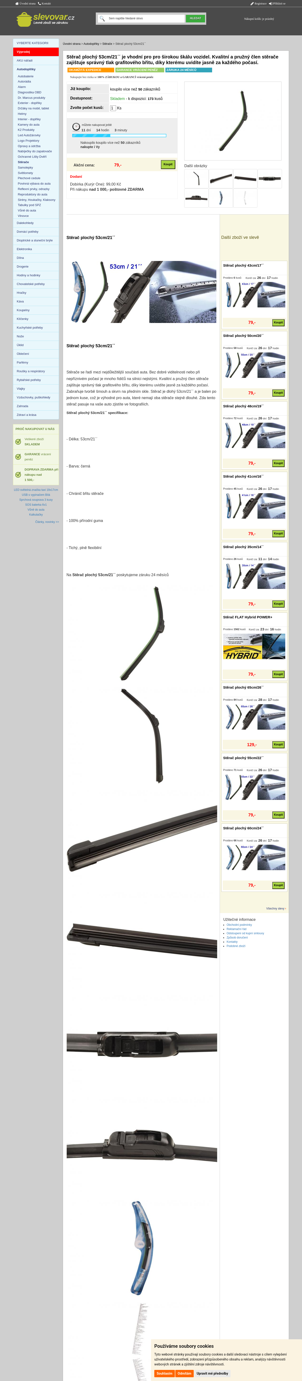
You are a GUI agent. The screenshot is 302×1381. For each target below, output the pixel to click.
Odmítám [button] (184, 1373)
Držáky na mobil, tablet (33, 108)
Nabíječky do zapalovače (35, 151)
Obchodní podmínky (239, 924)
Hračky (21, 292)
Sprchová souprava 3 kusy (36, 499)
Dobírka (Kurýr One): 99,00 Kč (95, 184)
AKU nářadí (25, 60)
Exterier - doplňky (30, 103)
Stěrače (107, 43)
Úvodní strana (25, 3)
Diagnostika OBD (30, 92)
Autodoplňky (91, 43)
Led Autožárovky (29, 135)
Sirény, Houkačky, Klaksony (36, 200)
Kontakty (232, 941)
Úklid (20, 345)
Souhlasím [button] (164, 1373)
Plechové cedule (29, 178)
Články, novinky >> (47, 522)
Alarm (22, 87)
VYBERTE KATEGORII (32, 43)
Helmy (22, 114)
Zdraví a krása (26, 415)
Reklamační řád (236, 929)
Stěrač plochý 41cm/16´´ (243, 476)
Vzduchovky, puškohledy (33, 397)
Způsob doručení (237, 937)
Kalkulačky (36, 514)
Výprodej (23, 52)
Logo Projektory (28, 140)
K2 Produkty (26, 130)
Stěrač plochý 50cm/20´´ (243, 336)
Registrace (259, 3)
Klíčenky (22, 319)
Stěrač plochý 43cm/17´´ (243, 265)
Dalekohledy (25, 223)
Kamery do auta (29, 124)
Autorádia (24, 81)
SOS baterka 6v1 (36, 504)
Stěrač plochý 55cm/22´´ (243, 758)
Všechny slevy (275, 908)
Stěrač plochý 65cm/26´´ (243, 687)
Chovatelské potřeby (31, 284)
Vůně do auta (27, 210)
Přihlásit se (277, 3)
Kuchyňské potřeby (30, 327)
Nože (20, 336)
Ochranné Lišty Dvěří (32, 156)
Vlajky (21, 388)
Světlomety (25, 173)
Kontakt (44, 3)
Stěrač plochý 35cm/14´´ (243, 547)
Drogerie (23, 266)
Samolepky (25, 167)
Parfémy (22, 362)
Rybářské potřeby (29, 380)
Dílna (20, 258)
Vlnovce (23, 216)
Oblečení (23, 354)
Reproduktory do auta (32, 194)
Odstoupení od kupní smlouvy (245, 933)
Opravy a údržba (29, 146)
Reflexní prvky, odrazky (34, 189)
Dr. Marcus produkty (31, 97)
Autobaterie (26, 76)
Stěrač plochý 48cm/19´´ (243, 406)
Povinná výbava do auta (34, 183)
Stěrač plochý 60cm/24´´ (243, 828)
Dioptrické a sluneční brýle (35, 240)
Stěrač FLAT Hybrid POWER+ (248, 617)
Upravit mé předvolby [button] (212, 1373)
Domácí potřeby (27, 231)
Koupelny (23, 310)
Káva (20, 301)
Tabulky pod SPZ (29, 205)
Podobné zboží (235, 946)
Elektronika (24, 249)
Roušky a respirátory (31, 371)
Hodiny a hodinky (28, 275)
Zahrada (22, 406)
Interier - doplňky (29, 119)
